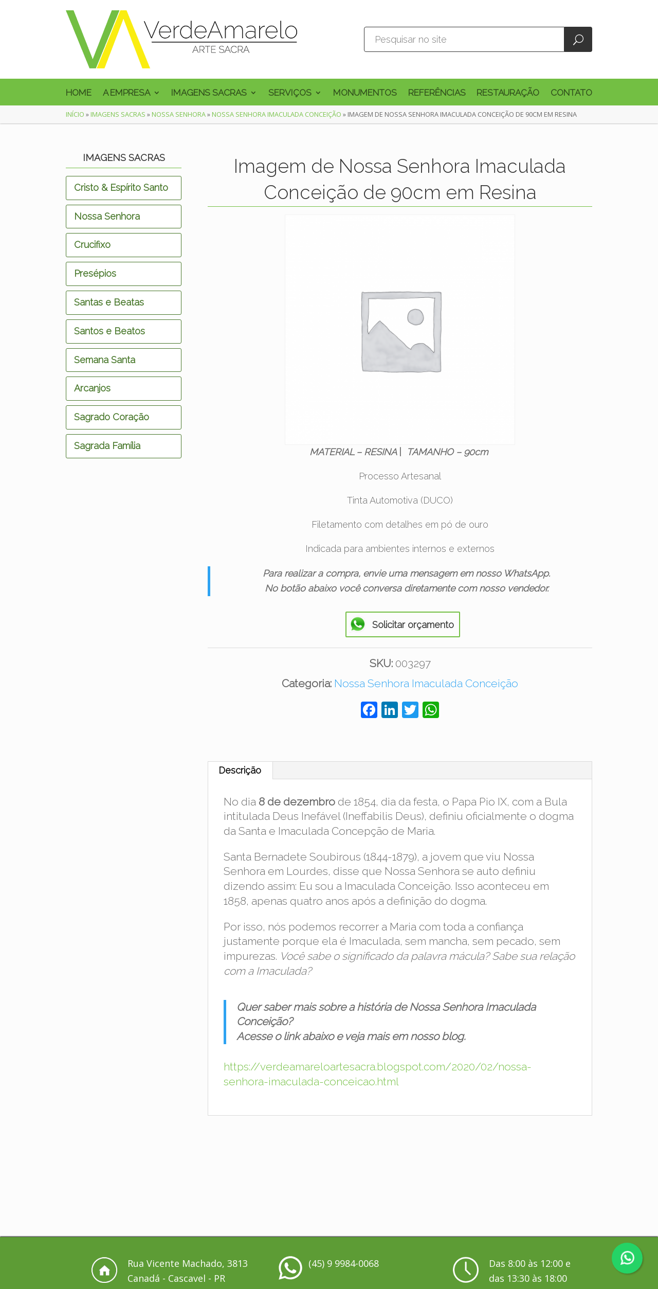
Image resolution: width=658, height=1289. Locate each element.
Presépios (95, 273)
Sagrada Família (107, 445)
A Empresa (126, 93)
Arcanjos (92, 388)
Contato (571, 93)
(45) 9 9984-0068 (343, 1263)
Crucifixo (92, 244)
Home (79, 93)
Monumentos (365, 93)
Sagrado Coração (111, 416)
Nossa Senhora (179, 114)
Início (75, 114)
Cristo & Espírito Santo (121, 187)
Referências (437, 93)
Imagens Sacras (209, 93)
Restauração (508, 93)
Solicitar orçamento (413, 624)
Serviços (290, 93)
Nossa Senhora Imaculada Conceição (276, 114)
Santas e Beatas (109, 302)
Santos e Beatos (109, 331)
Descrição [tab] (239, 770)
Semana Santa (104, 359)
